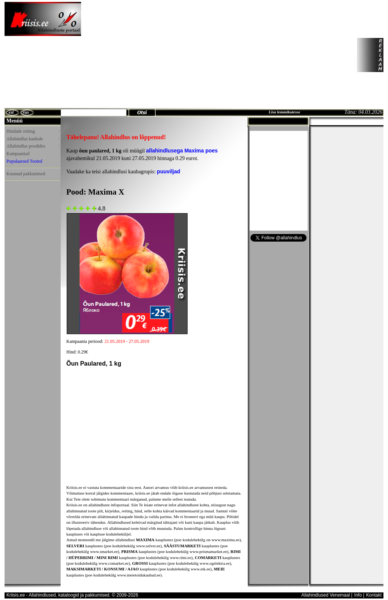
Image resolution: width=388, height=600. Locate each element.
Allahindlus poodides (32, 146)
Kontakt (374, 595)
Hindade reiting (32, 131)
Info (358, 595)
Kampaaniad (18, 153)
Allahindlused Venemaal (325, 595)
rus (26, 112)
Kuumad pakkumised (25, 173)
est (11, 112)
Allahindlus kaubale (32, 138)
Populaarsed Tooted (24, 161)
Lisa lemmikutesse (284, 112)
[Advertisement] (153, 55)
